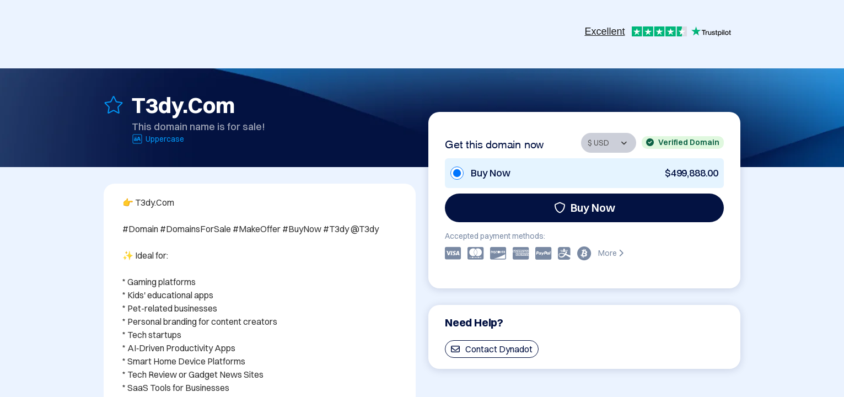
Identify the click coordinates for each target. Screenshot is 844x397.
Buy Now (584, 207)
